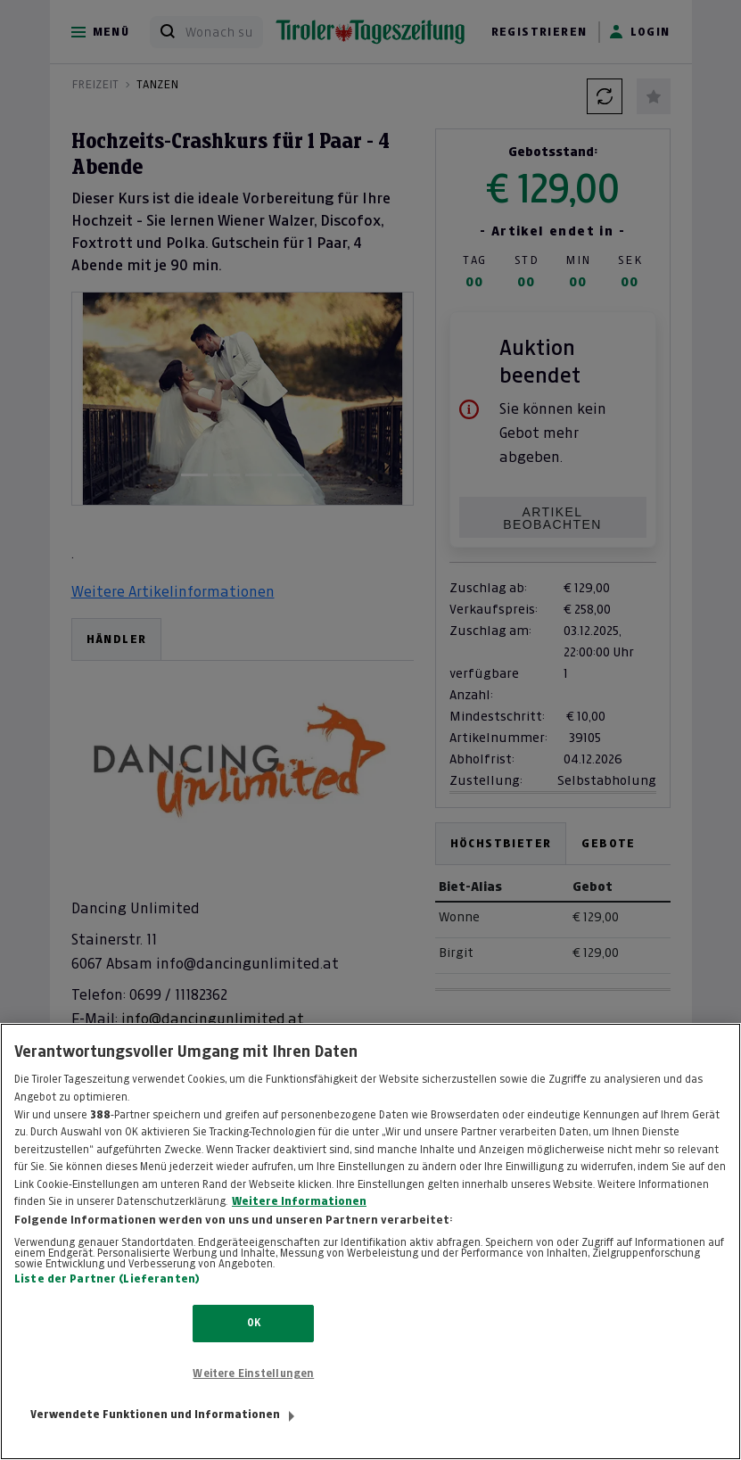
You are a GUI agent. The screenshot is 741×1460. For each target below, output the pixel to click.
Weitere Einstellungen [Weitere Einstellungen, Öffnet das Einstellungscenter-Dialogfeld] (253, 1392)
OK (253, 1342)
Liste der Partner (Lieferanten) (107, 1298)
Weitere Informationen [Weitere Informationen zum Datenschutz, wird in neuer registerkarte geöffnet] (299, 1220)
